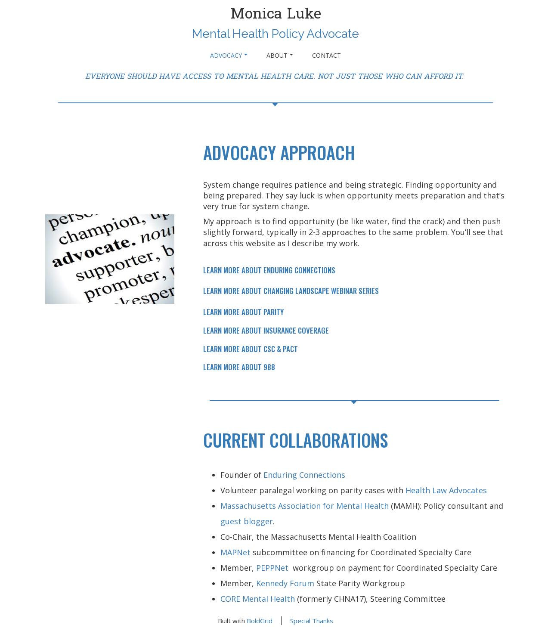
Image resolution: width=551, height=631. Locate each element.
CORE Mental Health (257, 599)
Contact (326, 55)
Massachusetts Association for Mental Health (304, 506)
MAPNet (235, 552)
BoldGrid (259, 620)
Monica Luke (275, 13)
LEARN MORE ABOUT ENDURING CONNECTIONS (269, 270)
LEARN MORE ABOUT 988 (239, 367)
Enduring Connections (304, 475)
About (279, 55)
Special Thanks (311, 620)
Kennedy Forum (285, 583)
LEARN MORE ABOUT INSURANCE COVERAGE (266, 330)
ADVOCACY (229, 55)
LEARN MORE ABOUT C (235, 348)
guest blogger (246, 521)
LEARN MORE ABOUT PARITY (243, 311)
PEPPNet (274, 568)
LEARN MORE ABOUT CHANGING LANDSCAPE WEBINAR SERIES (291, 290)
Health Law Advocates (446, 490)
